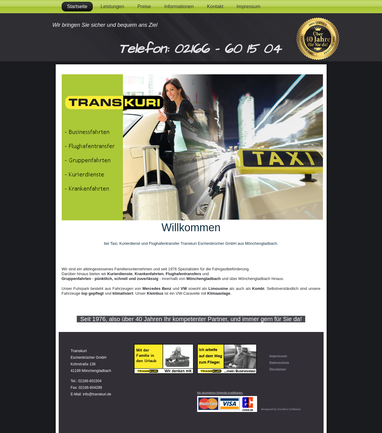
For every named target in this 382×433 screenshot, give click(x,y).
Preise (144, 6)
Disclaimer (277, 369)
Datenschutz (279, 362)
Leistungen (112, 6)
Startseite (77, 6)
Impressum (248, 6)
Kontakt (215, 6)
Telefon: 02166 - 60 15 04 (200, 49)
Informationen (179, 6)
